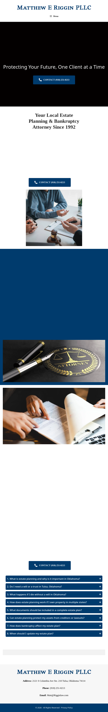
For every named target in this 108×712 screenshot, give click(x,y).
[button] (54, 579)
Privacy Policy (67, 707)
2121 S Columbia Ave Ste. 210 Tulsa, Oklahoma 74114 (58, 681)
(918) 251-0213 (58, 688)
